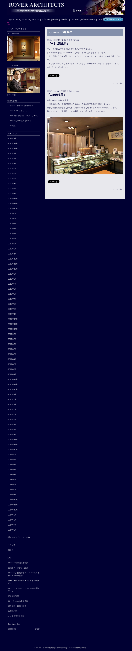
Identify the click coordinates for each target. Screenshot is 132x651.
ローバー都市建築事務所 (18, 563)
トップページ (13, 33)
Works (54, 19)
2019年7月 (12, 224)
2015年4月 (12, 480)
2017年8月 (12, 339)
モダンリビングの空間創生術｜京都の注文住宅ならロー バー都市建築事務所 (66, 7)
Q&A (99, 19)
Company (14, 19)
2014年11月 (13, 505)
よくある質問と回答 (16, 616)
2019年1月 (12, 254)
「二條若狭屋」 (56, 94)
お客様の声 (12, 611)
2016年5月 (12, 414)
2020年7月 (12, 163)
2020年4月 (12, 179)
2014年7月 (12, 525)
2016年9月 (12, 394)
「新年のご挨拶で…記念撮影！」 (21, 105)
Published (63, 19)
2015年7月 (12, 465)
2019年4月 (12, 239)
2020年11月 (13, 148)
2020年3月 (12, 184)
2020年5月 (12, 173)
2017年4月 (12, 359)
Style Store (45, 19)
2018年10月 (13, 269)
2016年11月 (13, 384)
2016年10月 (13, 389)
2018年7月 (12, 284)
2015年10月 (13, 450)
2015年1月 (12, 495)
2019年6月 (12, 229)
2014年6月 (12, 530)
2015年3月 (12, 485)
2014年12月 (13, 500)
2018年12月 (13, 259)
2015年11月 (13, 445)
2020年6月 (12, 168)
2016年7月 (12, 404)
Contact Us (74, 19)
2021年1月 (12, 138)
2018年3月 (12, 304)
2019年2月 (12, 249)
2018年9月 (12, 274)
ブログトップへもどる (16, 29)
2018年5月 (12, 294)
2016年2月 (12, 429)
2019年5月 (12, 234)
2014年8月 (12, 520)
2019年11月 (13, 204)
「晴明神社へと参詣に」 (18, 111)
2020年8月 (12, 158)
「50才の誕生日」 (58, 43)
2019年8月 (12, 219)
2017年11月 (13, 324)
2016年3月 (12, 424)
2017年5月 (12, 354)
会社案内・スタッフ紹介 (18, 568)
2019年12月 (13, 199)
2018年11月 (13, 264)
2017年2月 (12, 369)
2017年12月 (13, 319)
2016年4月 (12, 419)
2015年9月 (12, 455)
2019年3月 (12, 244)
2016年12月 (13, 379)
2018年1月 (12, 314)
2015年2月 (12, 490)
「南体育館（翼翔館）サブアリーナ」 (23, 116)
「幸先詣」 (12, 126)
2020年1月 (12, 194)
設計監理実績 (13, 596)
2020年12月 (13, 143)
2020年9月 (12, 153)
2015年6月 (12, 470)
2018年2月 (12, 309)
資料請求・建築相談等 (17, 606)
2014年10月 (13, 510)
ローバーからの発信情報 (18, 601)
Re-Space (24, 19)
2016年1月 (12, 434)
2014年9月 (12, 515)
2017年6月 (12, 349)
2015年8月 (12, 460)
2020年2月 (12, 189)
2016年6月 (12, 409)
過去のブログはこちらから (19, 537)
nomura (76, 40)
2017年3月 (12, 364)
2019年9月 (12, 214)
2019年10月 (13, 209)
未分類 (119, 83)
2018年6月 (12, 289)
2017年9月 (12, 334)
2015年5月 (12, 475)
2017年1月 (12, 374)
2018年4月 (12, 299)
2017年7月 (12, 344)
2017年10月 (13, 329)
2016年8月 (12, 399)
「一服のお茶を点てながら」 (20, 121)
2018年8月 (12, 279)
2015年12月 (13, 440)
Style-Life (34, 19)
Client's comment (87, 19)
